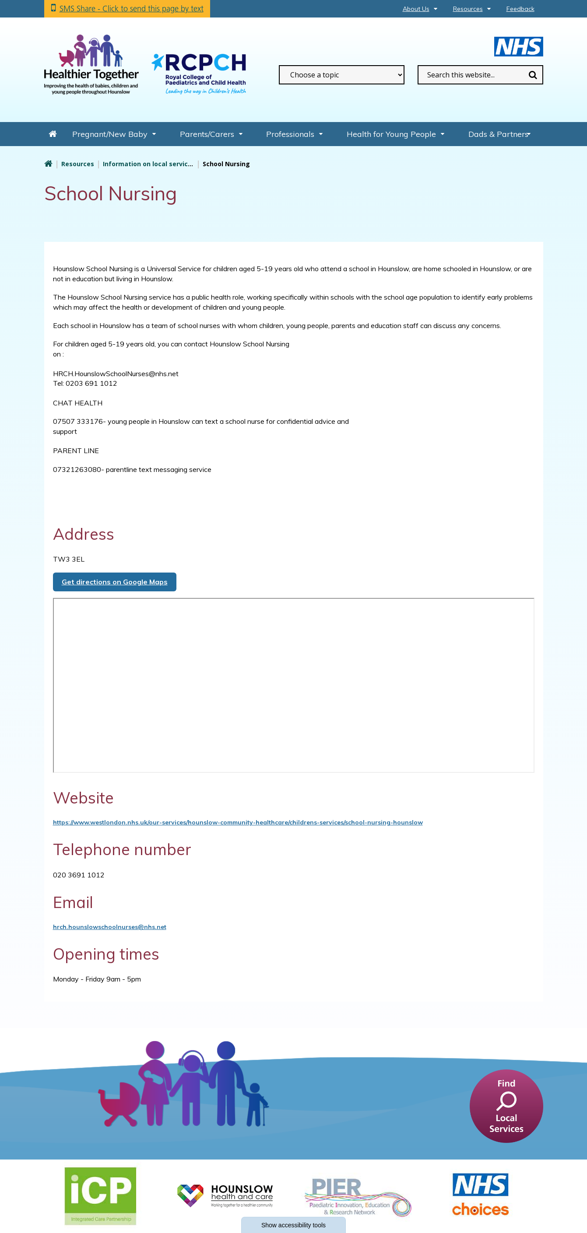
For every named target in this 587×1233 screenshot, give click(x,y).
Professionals (290, 134)
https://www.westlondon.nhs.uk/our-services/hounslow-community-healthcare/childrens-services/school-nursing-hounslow (238, 822)
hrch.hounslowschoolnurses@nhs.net (109, 927)
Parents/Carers (207, 134)
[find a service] (506, 1105)
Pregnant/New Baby (110, 134)
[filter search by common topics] (341, 74)
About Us (416, 9)
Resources (468, 9)
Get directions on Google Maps (115, 581)
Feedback (520, 9)
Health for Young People (391, 134)
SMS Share (132, 8)
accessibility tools (293, 1225)
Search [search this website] (533, 75)
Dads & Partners (498, 134)
